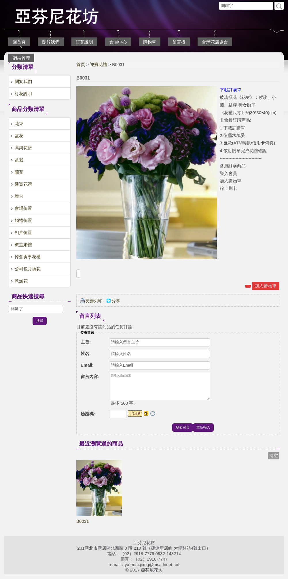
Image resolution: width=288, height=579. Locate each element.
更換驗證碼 (152, 418)
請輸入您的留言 (159, 389)
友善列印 (94, 300)
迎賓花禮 (98, 64)
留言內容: (90, 376)
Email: (87, 365)
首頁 (80, 64)
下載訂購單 (230, 89)
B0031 (82, 525)
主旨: (86, 342)
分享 (115, 300)
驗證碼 (88, 418)
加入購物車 (265, 285)
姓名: (86, 353)
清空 (273, 460)
